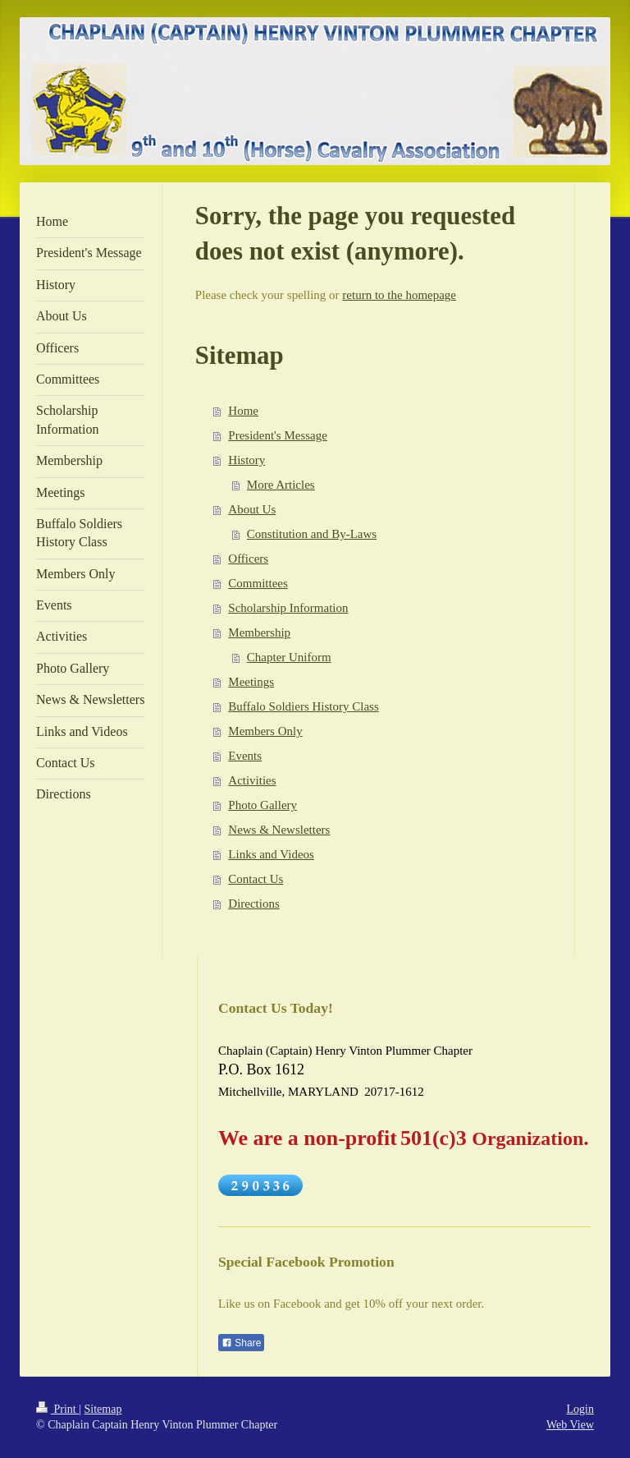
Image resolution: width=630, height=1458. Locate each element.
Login (580, 1409)
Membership (259, 632)
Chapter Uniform (289, 657)
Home (243, 410)
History (246, 460)
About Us (252, 509)
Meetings (251, 681)
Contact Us (255, 878)
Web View (570, 1425)
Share (241, 1343)
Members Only (265, 731)
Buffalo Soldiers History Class (303, 706)
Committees (258, 583)
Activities (252, 780)
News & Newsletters (279, 829)
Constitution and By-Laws (312, 533)
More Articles (281, 484)
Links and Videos (271, 854)
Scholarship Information (288, 607)
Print (57, 1409)
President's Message (277, 435)
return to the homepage (399, 294)
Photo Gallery (262, 805)
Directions (253, 903)
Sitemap (103, 1409)
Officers (248, 558)
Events (245, 755)
